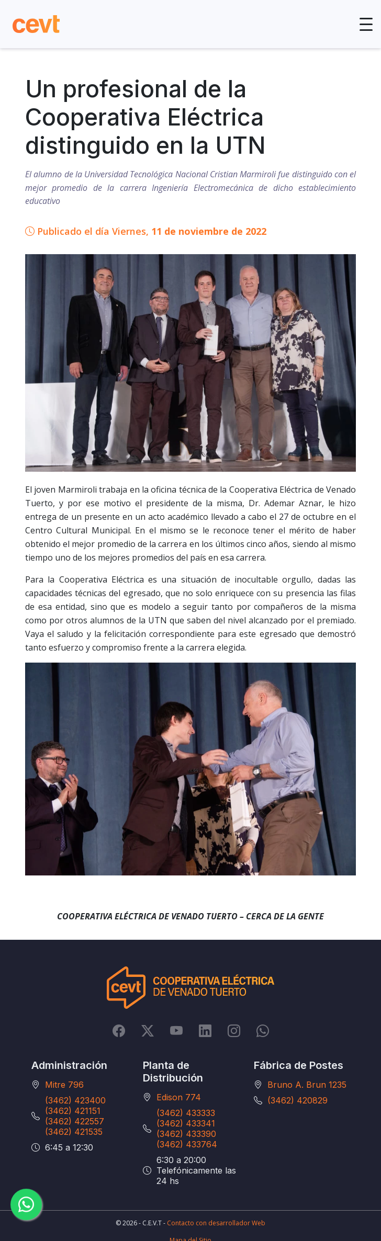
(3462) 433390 (186, 1134)
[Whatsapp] (263, 1030)
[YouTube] (176, 1030)
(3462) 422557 (74, 1121)
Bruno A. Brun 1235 (306, 1084)
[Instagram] (234, 1030)
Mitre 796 (64, 1084)
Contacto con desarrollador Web (216, 1223)
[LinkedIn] (205, 1030)
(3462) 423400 (75, 1100)
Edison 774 (178, 1097)
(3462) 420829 (297, 1100)
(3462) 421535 (74, 1131)
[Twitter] (148, 1030)
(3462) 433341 (185, 1123)
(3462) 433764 (186, 1144)
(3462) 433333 (185, 1113)
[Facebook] (119, 1030)
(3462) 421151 (72, 1111)
